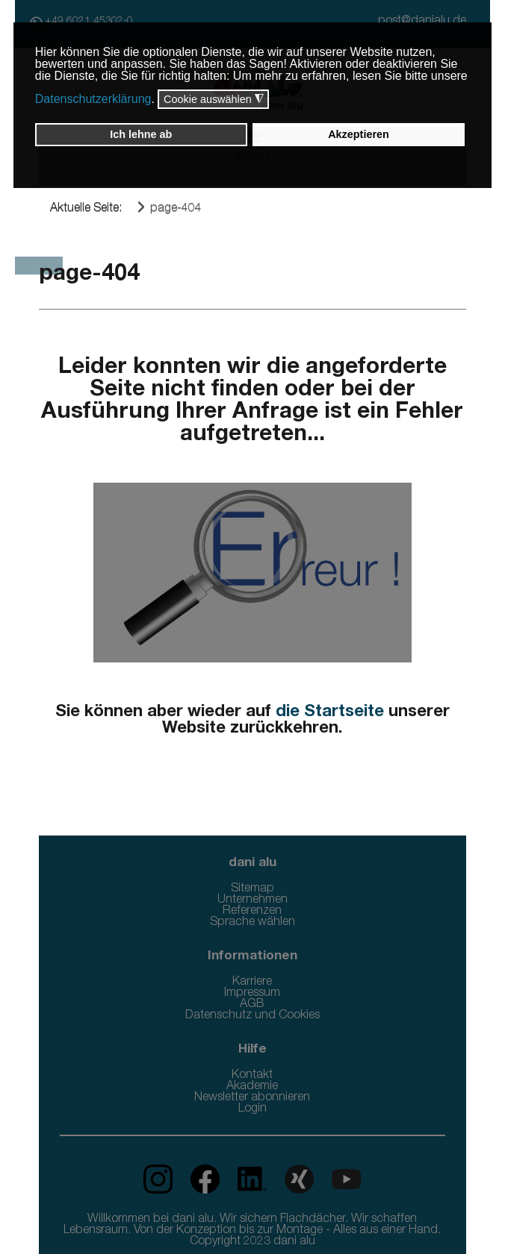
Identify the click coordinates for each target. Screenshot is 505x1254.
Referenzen (252, 912)
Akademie (252, 1087)
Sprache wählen (252, 923)
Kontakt (252, 1076)
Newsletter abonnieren (252, 1098)
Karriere (252, 982)
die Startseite (330, 712)
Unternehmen (252, 900)
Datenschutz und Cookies (252, 1016)
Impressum (252, 994)
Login (252, 1109)
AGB (252, 1005)
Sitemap (252, 889)
